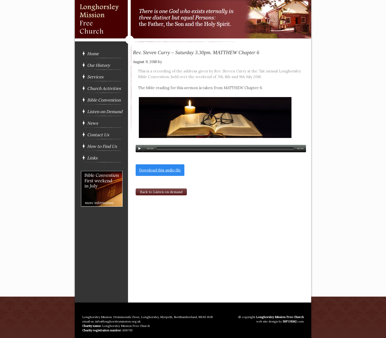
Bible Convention (104, 100)
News (92, 123)
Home (93, 53)
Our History (98, 65)
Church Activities (104, 88)
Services (95, 77)
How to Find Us (102, 146)
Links (92, 158)
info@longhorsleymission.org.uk (118, 321)
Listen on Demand (104, 111)
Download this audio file (160, 170)
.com (293, 321)
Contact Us (98, 134)
